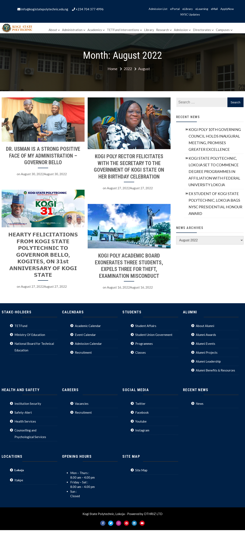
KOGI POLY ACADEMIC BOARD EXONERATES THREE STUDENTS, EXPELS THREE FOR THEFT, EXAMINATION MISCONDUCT (125, 266)
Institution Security (27, 403)
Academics (94, 30)
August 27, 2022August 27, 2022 (126, 188)
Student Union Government (153, 335)
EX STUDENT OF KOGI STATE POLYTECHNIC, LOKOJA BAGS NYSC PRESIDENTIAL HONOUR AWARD (215, 203)
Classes (140, 352)
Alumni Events (205, 343)
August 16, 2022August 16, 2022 (126, 288)
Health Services (25, 421)
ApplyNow (227, 8)
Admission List (158, 8)
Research (162, 30)
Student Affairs (145, 326)
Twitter (140, 403)
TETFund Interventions (123, 30)
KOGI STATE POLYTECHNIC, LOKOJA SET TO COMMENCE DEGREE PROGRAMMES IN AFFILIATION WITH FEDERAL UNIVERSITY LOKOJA (214, 171)
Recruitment (83, 352)
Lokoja (19, 470)
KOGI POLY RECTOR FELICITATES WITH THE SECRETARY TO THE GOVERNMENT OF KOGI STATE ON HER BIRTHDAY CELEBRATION (125, 166)
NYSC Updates (190, 14)
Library (149, 30)
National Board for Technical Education (34, 347)
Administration (72, 30)
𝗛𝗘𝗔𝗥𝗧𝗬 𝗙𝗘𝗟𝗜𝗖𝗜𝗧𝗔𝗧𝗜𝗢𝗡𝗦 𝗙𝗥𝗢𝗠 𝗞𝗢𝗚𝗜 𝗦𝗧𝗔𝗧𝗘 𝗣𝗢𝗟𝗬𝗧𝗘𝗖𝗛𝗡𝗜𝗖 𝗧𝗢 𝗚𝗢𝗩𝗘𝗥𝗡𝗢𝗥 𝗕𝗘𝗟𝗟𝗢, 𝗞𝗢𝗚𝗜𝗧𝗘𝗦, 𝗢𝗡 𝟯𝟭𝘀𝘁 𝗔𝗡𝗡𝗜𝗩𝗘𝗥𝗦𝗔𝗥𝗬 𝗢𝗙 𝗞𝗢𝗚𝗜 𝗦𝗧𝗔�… (43, 254)
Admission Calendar (88, 343)
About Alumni (205, 326)
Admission (181, 30)
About (53, 30)
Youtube (141, 421)
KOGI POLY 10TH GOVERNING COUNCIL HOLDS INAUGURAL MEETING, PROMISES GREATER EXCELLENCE (215, 139)
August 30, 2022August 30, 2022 (44, 174)
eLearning (201, 8)
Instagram (142, 430)
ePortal (175, 8)
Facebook (142, 412)
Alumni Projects (207, 352)
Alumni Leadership (208, 361)
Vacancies (81, 403)
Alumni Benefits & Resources (215, 370)
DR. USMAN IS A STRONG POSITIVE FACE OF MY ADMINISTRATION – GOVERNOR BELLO (43, 155)
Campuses (223, 30)
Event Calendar (85, 335)
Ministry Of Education (29, 335)
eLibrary (187, 8)
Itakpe (18, 480)
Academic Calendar (88, 326)
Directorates (202, 30)
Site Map (141, 470)
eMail (214, 8)
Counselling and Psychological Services (30, 433)
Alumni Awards (206, 335)
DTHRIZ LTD (153, 514)
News (199, 403)
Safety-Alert (23, 412)
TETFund (20, 326)
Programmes (144, 343)
